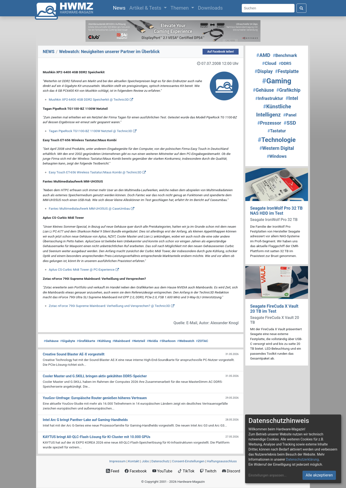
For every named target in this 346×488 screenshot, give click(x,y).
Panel (289, 115)
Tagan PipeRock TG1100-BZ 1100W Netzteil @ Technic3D (90, 131)
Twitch (208, 471)
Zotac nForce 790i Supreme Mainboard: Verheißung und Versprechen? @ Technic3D (109, 306)
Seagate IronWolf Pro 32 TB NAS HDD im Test (276, 211)
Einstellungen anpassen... (267, 475)
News (120, 7)
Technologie (277, 139)
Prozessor (269, 123)
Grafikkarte (86, 341)
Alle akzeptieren (319, 475)
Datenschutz (160, 461)
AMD (263, 55)
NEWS (49, 51)
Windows (277, 156)
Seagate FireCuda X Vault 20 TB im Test (274, 309)
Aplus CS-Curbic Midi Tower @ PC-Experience (82, 269)
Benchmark (285, 55)
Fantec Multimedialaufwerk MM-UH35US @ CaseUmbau (89, 208)
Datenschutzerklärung (302, 459)
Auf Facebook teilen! (220, 51)
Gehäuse (51, 341)
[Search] (268, 8)
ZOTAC (202, 341)
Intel (291, 98)
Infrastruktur (269, 98)
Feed (112, 471)
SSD (290, 123)
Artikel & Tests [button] (145, 8)
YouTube (162, 471)
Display (264, 71)
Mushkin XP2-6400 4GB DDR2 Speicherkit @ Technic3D (89, 99)
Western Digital (277, 148)
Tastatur (276, 130)
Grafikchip (288, 90)
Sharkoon (168, 341)
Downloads (210, 8)
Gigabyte (67, 341)
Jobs (145, 461)
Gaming (276, 81)
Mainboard (121, 341)
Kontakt (133, 461)
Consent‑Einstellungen (188, 461)
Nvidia (152, 341)
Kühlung (104, 341)
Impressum (117, 461)
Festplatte (287, 71)
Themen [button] (180, 8)
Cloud (269, 63)
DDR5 (285, 63)
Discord (231, 471)
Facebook (136, 471)
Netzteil (138, 341)
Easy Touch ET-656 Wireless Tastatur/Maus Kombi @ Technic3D (95, 172)
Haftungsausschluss (222, 461)
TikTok (186, 471)
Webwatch (185, 341)
